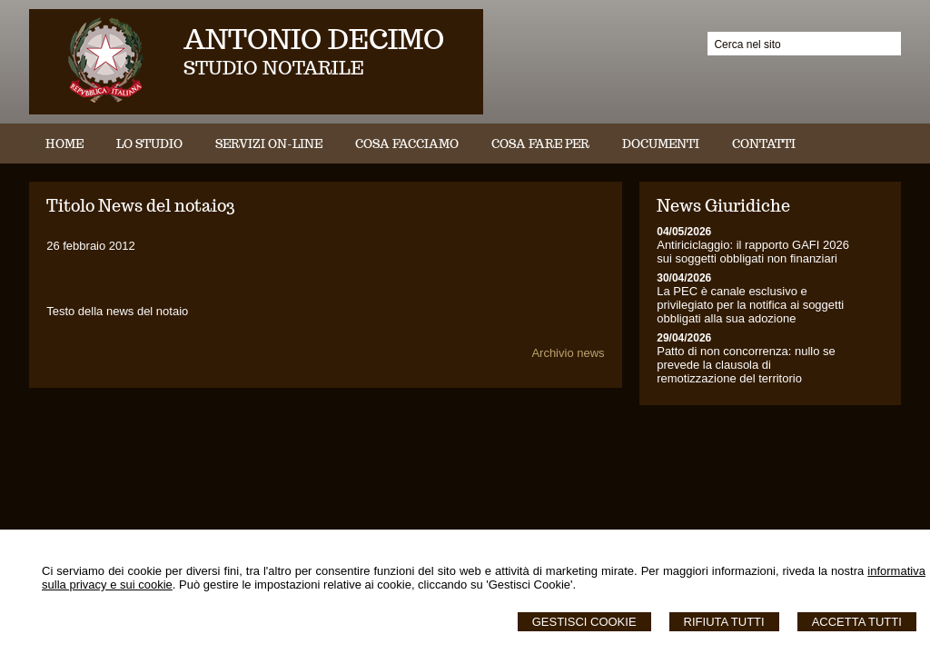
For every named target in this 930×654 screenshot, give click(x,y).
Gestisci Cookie (584, 622)
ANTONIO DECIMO (313, 38)
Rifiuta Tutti (724, 622)
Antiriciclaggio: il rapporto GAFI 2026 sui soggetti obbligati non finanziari (753, 251)
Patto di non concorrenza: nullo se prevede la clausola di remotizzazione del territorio (746, 364)
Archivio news (567, 353)
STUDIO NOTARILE (273, 68)
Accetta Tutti (857, 622)
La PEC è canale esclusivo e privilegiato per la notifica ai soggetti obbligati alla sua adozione (750, 304)
